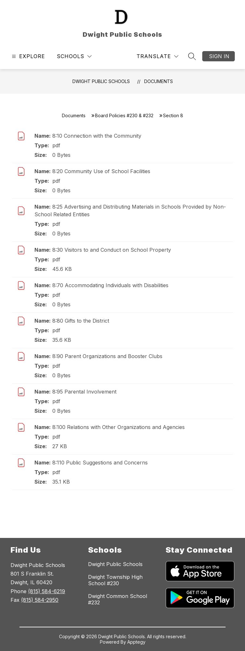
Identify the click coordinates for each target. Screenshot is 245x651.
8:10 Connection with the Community (96, 136)
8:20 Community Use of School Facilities (101, 171)
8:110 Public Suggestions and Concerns (100, 462)
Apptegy (136, 642)
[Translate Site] (157, 56)
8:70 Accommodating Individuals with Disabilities (110, 285)
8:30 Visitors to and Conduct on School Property (111, 250)
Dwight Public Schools (101, 81)
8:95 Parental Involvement (84, 391)
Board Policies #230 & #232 (124, 115)
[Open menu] (27, 56)
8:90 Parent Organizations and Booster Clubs (107, 356)
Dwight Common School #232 (117, 599)
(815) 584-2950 (39, 600)
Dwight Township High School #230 (115, 580)
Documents (158, 81)
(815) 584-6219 (46, 591)
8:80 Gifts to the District (80, 321)
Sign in (219, 56)
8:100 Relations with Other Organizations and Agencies (118, 427)
